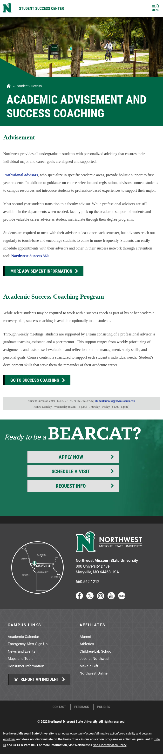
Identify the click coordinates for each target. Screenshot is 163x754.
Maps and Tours (21, 658)
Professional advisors (20, 175)
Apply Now (71, 456)
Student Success (29, 86)
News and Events (21, 651)
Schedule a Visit (71, 471)
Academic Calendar (23, 636)
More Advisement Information (41, 271)
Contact (59, 707)
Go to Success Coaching (34, 380)
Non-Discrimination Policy (109, 745)
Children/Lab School (96, 651)
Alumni (85, 636)
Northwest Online (94, 673)
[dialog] (148, 739)
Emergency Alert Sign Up (28, 643)
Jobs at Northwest (94, 658)
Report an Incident (36, 679)
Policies (103, 707)
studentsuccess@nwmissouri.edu (115, 401)
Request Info (71, 485)
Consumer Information (26, 665)
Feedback (81, 707)
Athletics (87, 643)
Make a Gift (89, 665)
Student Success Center (41, 8)
